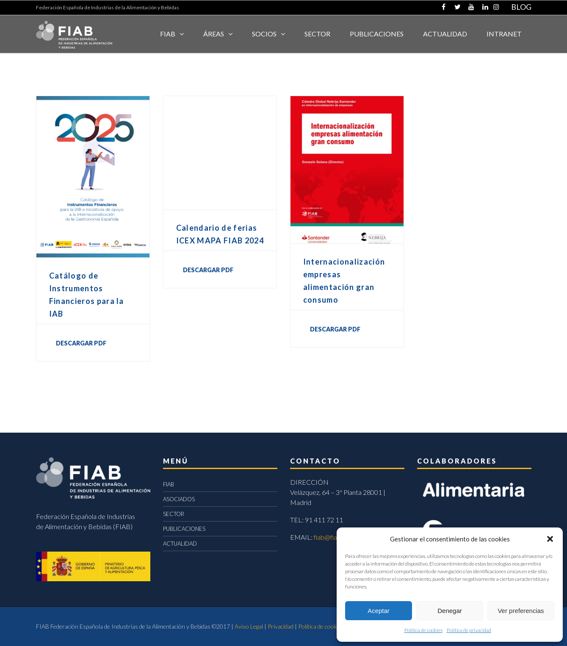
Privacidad (280, 626)
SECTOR (317, 34)
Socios (264, 34)
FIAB (167, 34)
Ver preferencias (521, 610)
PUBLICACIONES (184, 528)
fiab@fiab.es (331, 537)
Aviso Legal (249, 626)
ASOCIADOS (179, 499)
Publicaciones (377, 34)
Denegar (449, 610)
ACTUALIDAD (445, 34)
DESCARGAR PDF (81, 343)
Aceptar (379, 610)
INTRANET (504, 34)
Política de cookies (423, 630)
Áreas (213, 34)
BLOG (521, 6)
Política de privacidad (469, 630)
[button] (550, 539)
